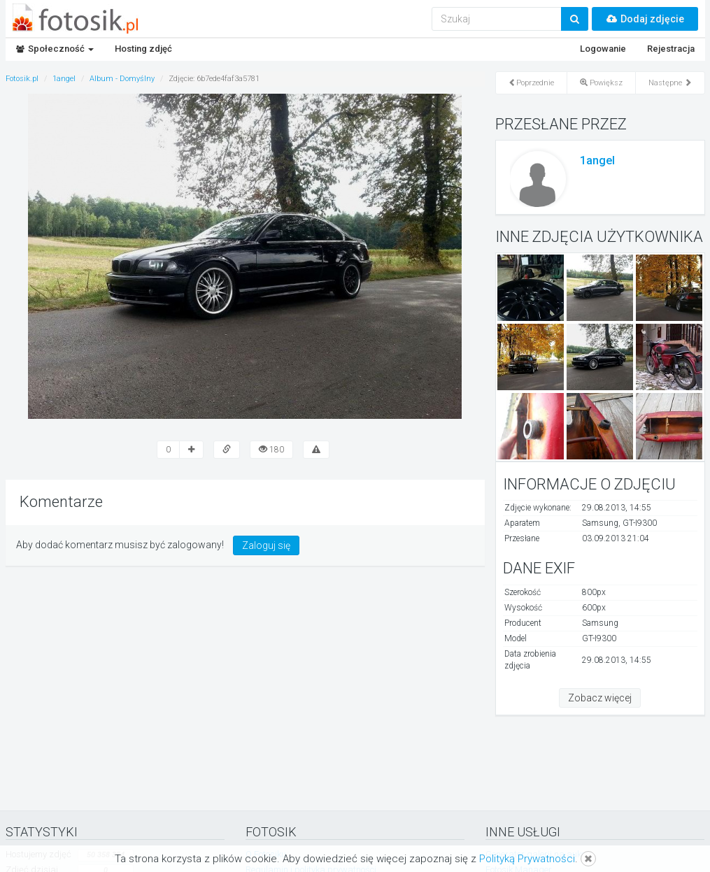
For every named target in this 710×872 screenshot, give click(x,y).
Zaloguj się (266, 545)
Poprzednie (531, 82)
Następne (670, 82)
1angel (597, 160)
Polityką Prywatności (527, 858)
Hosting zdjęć (143, 48)
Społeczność (55, 48)
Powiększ (601, 82)
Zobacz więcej (600, 697)
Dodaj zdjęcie (645, 18)
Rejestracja (671, 48)
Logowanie (603, 48)
